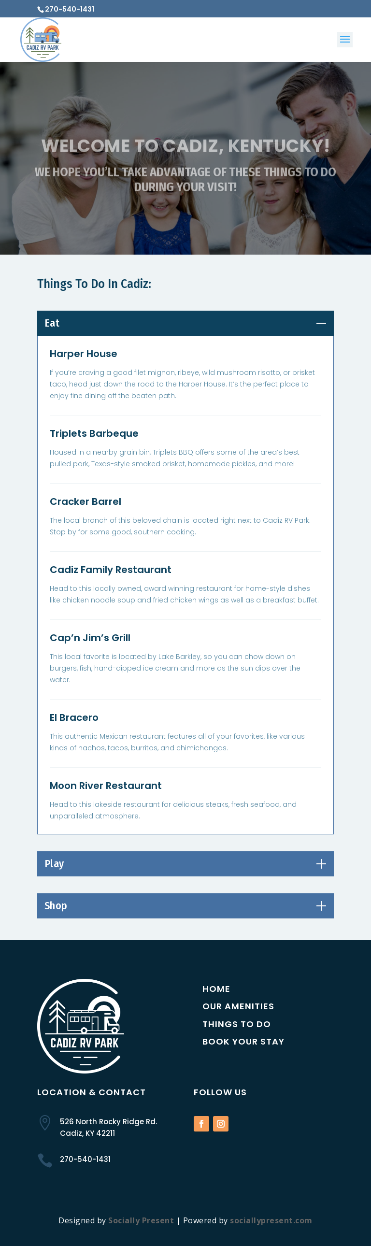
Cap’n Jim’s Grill (90, 637)
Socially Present (141, 1220)
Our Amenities (238, 1006)
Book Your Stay (243, 1041)
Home (216, 989)
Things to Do (236, 1024)
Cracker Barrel (85, 501)
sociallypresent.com (271, 1220)
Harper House (83, 353)
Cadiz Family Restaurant (110, 569)
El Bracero (74, 717)
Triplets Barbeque (94, 433)
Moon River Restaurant (106, 785)
